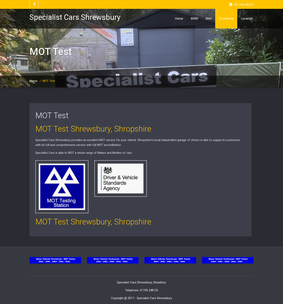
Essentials (226, 18)
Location (247, 18)
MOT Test (52, 115)
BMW (194, 18)
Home (179, 18)
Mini (208, 18)
